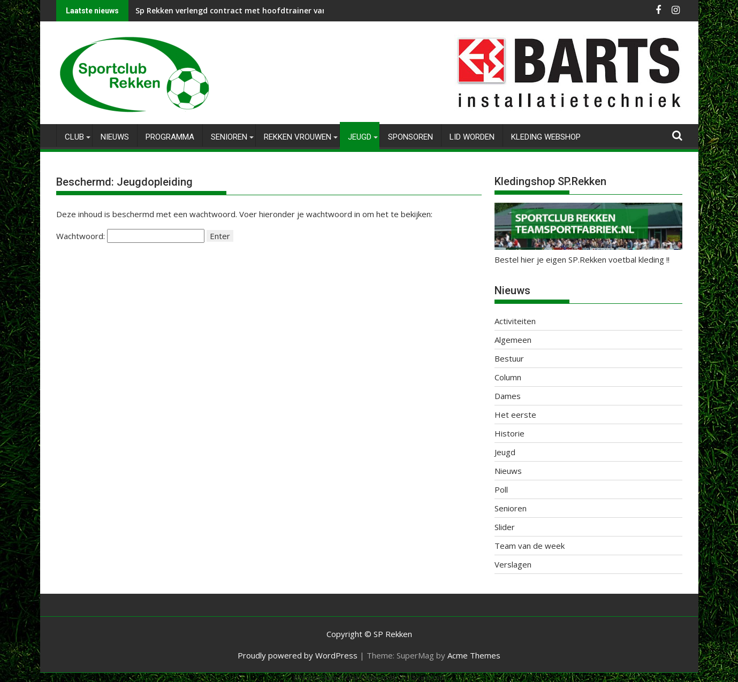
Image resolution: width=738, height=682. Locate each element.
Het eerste (515, 414)
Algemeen (512, 339)
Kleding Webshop (546, 137)
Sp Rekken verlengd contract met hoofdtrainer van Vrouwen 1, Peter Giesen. (278, 10)
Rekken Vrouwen (297, 137)
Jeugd (359, 137)
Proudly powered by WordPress (297, 655)
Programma (170, 137)
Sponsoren (410, 137)
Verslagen (512, 564)
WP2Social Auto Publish (326, 677)
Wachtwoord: (130, 236)
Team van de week (529, 545)
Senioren (229, 137)
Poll (501, 489)
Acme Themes (473, 655)
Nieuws (115, 137)
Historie (509, 433)
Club (74, 137)
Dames (507, 395)
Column (507, 377)
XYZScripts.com (423, 677)
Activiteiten (515, 321)
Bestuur (509, 358)
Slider (504, 527)
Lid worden (472, 137)
